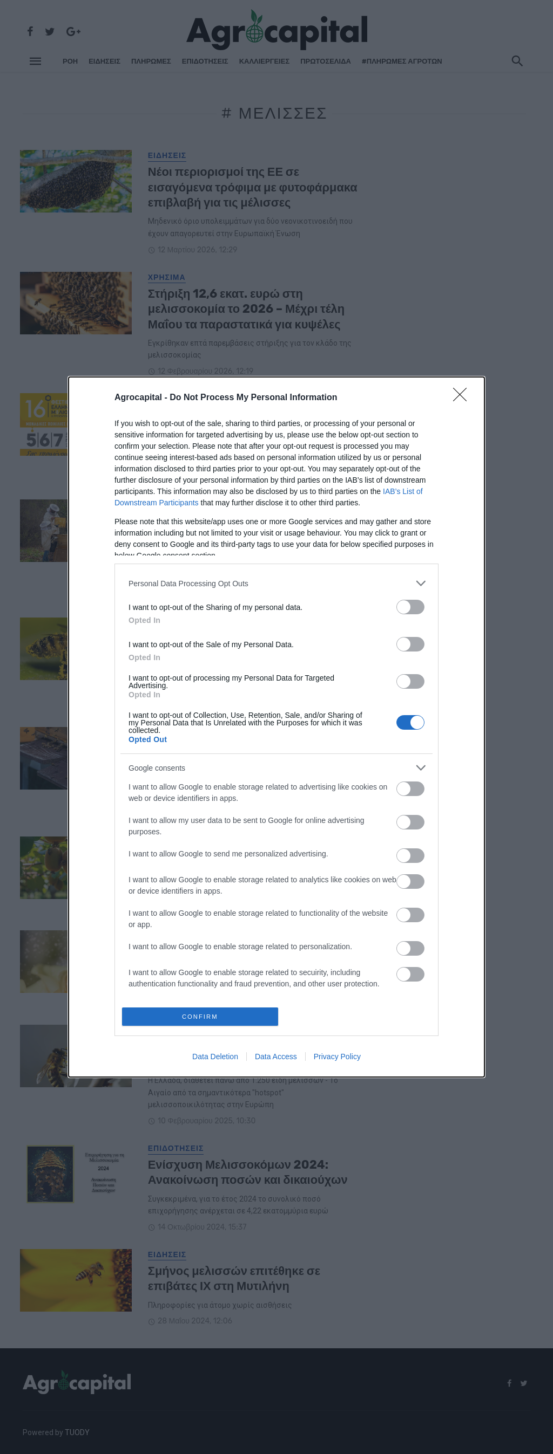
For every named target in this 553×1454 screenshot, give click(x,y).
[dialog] (276, 727)
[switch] (410, 605)
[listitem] (276, 581)
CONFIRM (202, 1016)
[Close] (463, 396)
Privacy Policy (337, 1058)
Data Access (276, 1058)
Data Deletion (215, 1058)
